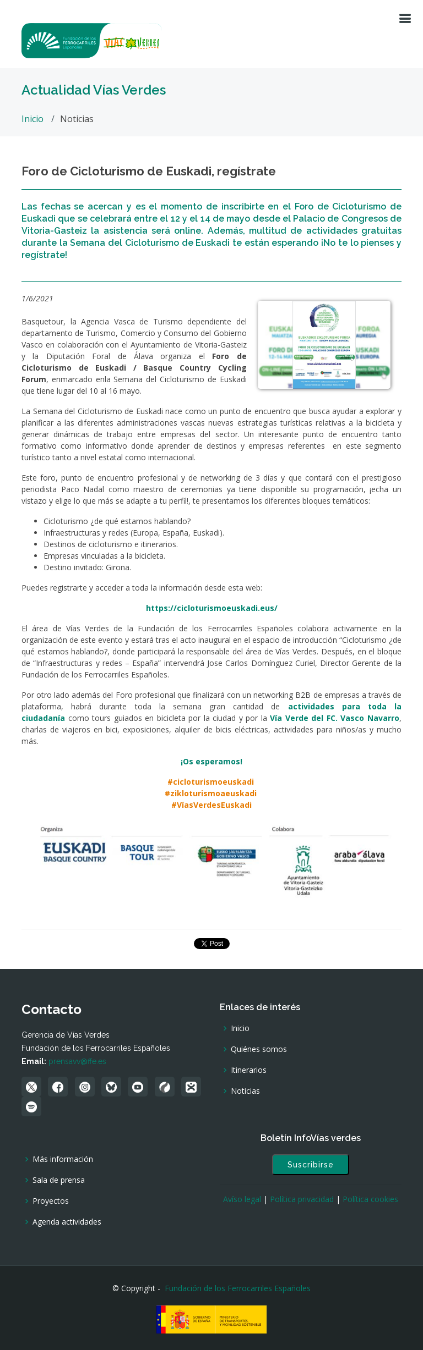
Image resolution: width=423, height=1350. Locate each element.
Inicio (32, 119)
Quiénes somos (259, 1049)
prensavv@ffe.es (77, 1061)
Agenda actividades (66, 1222)
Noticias (245, 1091)
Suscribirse (311, 1164)
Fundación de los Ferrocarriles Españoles (238, 1288)
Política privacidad (302, 1199)
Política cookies (370, 1199)
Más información (62, 1159)
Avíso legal (242, 1199)
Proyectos (50, 1201)
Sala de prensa (58, 1180)
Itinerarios (249, 1070)
